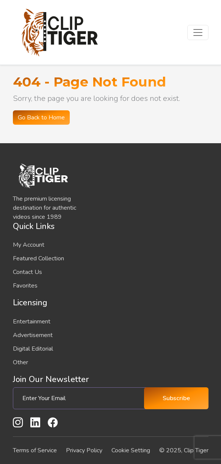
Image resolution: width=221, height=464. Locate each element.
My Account (28, 245)
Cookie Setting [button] (130, 450)
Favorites (25, 285)
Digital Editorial (33, 349)
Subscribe (176, 398)
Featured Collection (38, 258)
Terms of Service (35, 450)
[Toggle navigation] (197, 32)
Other (20, 362)
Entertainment (31, 321)
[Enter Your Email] (81, 398)
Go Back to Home (41, 117)
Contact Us (27, 272)
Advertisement (33, 335)
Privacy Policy (84, 450)
